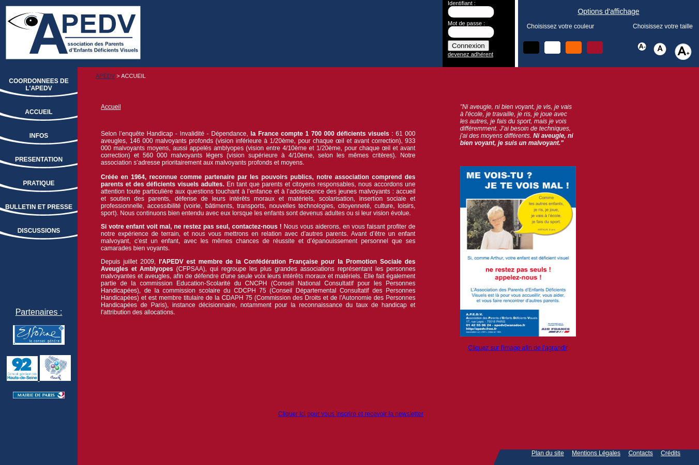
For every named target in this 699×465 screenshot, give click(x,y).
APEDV (105, 76)
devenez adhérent (470, 54)
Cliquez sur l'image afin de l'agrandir (518, 347)
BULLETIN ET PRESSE (38, 207)
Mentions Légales (596, 453)
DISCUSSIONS (39, 230)
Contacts (640, 453)
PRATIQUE (38, 183)
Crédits (670, 453)
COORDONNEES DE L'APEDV (38, 84)
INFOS (39, 135)
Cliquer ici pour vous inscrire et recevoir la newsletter (350, 414)
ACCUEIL (38, 112)
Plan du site (547, 453)
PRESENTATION (39, 159)
